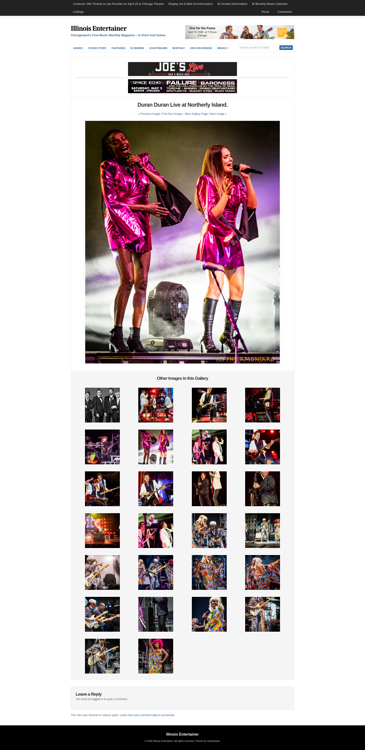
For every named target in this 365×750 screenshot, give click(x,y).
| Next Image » (218, 114)
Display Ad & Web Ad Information (191, 4)
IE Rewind (137, 48)
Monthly (178, 48)
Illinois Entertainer (98, 28)
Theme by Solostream (207, 741)
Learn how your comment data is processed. (147, 715)
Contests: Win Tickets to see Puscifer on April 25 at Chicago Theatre (118, 4)
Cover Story (97, 48)
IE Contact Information (232, 4)
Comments (284, 11)
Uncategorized (201, 48)
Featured (118, 48)
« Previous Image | (150, 114)
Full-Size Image (172, 114)
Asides (78, 48)
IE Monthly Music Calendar (270, 4)
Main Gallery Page (196, 114)
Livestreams (158, 48)
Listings (78, 11)
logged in (97, 699)
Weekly (222, 48)
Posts (265, 11)
